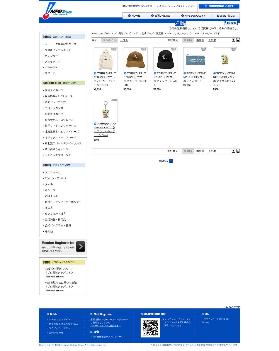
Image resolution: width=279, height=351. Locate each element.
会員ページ (164, 6)
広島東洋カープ (54, 113)
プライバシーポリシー (61, 328)
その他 (49, 231)
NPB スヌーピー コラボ (207, 33)
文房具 (49, 207)
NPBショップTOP (101, 33)
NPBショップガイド (60, 319)
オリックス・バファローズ (60, 137)
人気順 (212, 40)
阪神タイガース (54, 90)
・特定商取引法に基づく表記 (60, 282)
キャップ (50, 190)
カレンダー (51, 55)
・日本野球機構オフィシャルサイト (107, 337)
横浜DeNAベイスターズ (59, 96)
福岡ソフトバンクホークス (60, 125)
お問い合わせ (56, 332)
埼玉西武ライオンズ (56, 149)
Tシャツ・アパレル (56, 178)
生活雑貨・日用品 (55, 219)
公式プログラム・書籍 (58, 225)
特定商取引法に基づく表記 (63, 324)
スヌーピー (51, 73)
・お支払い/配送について (57, 268)
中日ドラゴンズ (54, 108)
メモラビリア (53, 61)
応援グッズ (51, 196)
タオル (49, 184)
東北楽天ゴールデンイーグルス (63, 143)
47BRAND (51, 67)
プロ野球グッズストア (126, 33)
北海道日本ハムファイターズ (62, 131)
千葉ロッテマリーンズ (58, 155)
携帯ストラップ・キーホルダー (63, 201)
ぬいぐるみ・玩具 (55, 213)
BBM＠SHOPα (55, 276)
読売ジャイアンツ (55, 102)
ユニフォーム (53, 172)
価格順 (200, 40)
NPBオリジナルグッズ (179, 33)
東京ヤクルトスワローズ (59, 119)
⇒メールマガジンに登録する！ (105, 325)
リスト (124, 40)
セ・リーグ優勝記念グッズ (60, 44)
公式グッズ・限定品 (152, 33)
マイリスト (179, 6)
